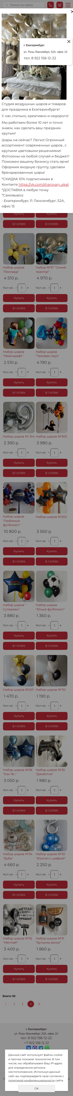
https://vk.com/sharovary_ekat (44, 184)
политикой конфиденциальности (31, 1080)
